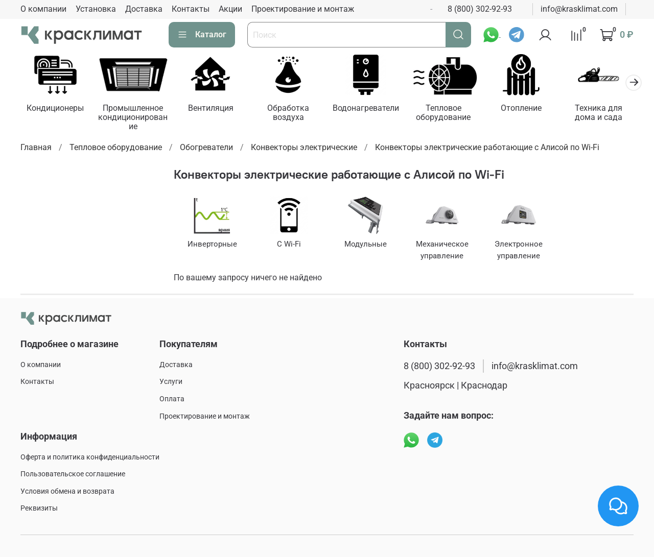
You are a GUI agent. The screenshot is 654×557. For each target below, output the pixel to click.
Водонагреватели (366, 107)
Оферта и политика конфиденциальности (89, 457)
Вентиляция (210, 107)
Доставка (143, 9)
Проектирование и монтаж (302, 9)
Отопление (521, 107)
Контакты (190, 9)
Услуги (170, 381)
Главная (36, 147)
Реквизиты (39, 508)
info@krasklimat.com (579, 9)
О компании (43, 9)
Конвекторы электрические (304, 147)
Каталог (201, 35)
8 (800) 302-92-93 (480, 9)
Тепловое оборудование (443, 112)
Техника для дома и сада (598, 112)
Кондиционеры (55, 107)
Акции (230, 9)
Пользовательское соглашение (72, 474)
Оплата (171, 399)
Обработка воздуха (288, 112)
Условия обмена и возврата (67, 491)
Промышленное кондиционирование (133, 117)
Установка (96, 9)
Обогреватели (206, 147)
